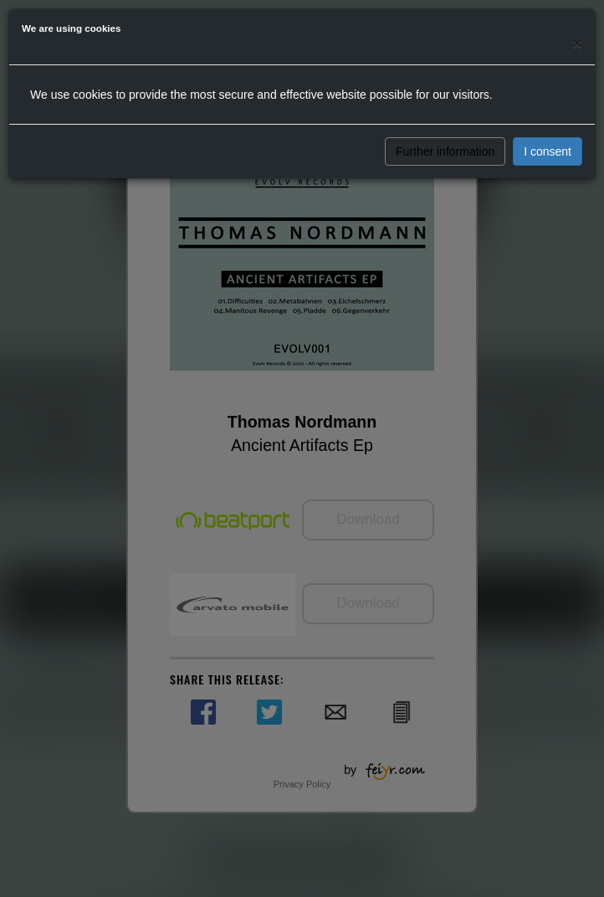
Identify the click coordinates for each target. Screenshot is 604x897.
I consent (547, 151)
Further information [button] (445, 151)
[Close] (577, 43)
